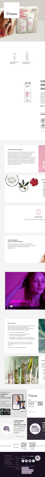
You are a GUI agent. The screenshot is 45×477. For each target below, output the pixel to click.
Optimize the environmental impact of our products (27, 470)
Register (32, 410)
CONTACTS (18, 469)
